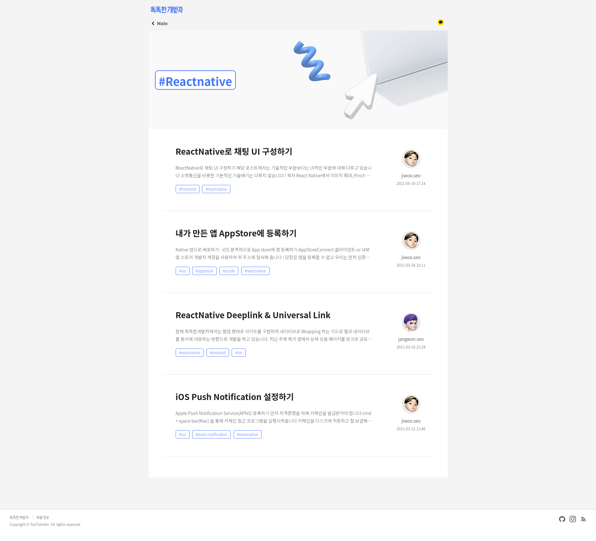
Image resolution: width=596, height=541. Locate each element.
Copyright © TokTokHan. (30, 525)
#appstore (204, 270)
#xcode (229, 270)
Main (162, 23)
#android (218, 352)
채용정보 (42, 518)
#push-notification (211, 434)
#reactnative (216, 189)
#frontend (187, 189)
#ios (182, 270)
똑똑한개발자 (19, 518)
